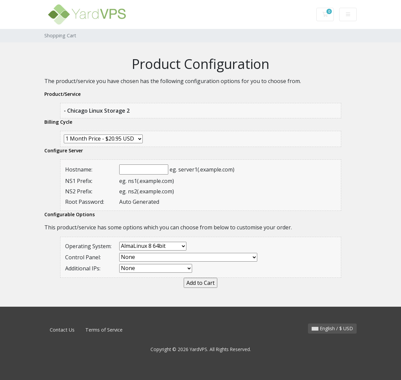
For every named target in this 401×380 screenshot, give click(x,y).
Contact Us (62, 330)
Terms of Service (104, 330)
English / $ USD (332, 328)
